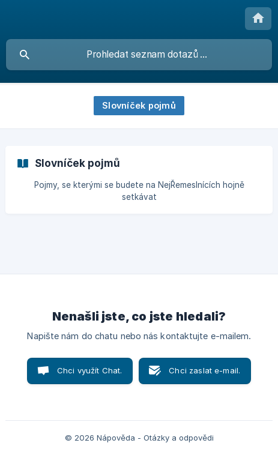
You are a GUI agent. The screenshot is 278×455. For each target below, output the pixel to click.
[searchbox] (139, 54)
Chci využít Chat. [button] (89, 370)
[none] (258, 18)
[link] (139, 180)
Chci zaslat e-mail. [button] (204, 370)
